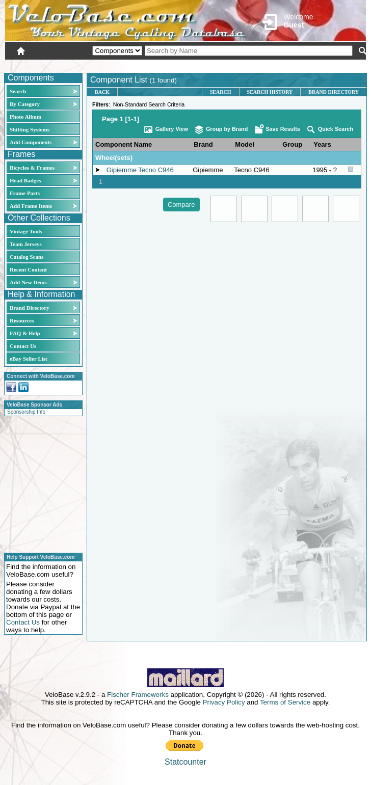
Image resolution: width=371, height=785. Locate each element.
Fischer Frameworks (138, 694)
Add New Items (28, 282)
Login (275, 65)
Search (18, 91)
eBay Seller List (28, 359)
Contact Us (23, 346)
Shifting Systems (29, 129)
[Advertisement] (40, 483)
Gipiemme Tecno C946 (140, 170)
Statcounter (185, 761)
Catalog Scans (26, 257)
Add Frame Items (31, 206)
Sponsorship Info (26, 412)
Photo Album (25, 117)
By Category (25, 104)
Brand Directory (29, 308)
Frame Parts (25, 193)
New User (309, 65)
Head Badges (25, 180)
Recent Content (28, 269)
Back (102, 92)
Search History (270, 92)
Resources (22, 320)
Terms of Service (285, 702)
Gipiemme (208, 170)
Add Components (30, 142)
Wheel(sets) (113, 157)
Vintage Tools (26, 231)
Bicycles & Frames (33, 168)
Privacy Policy (224, 702)
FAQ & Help (25, 333)
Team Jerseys (26, 244)
